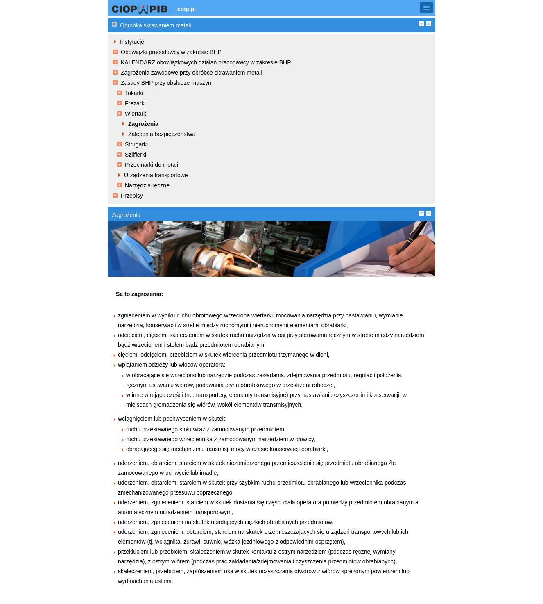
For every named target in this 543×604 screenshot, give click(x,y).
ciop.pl (186, 9)
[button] (426, 7)
